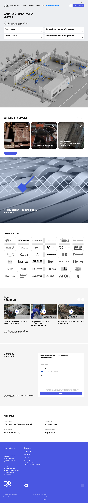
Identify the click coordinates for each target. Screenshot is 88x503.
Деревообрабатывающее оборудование (64, 30)
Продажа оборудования (52, 5)
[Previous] (78, 117)
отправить (61, 393)
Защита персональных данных (40, 494)
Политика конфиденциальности (10, 494)
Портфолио (31, 5)
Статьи (43, 5)
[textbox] (41, 371)
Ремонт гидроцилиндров (9, 468)
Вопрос (41, 375)
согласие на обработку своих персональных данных (55, 389)
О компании (24, 5)
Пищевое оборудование (9, 464)
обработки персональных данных (72, 390)
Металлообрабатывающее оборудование (10, 461)
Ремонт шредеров (8, 474)
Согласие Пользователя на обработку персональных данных (47, 496)
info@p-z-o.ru (50, 433)
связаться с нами (78, 5)
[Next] (82, 117)
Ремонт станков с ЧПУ (9, 472)
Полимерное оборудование (10, 466)
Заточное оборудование (9, 458)
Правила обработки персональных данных (13, 496)
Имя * (41, 360)
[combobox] (43, 371)
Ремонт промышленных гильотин (11, 470)
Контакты (38, 5)
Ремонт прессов (23, 30)
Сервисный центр (15, 5)
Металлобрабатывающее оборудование (64, 36)
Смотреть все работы (10, 153)
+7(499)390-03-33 (70, 2)
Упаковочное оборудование (10, 476)
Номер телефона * (44, 368)
